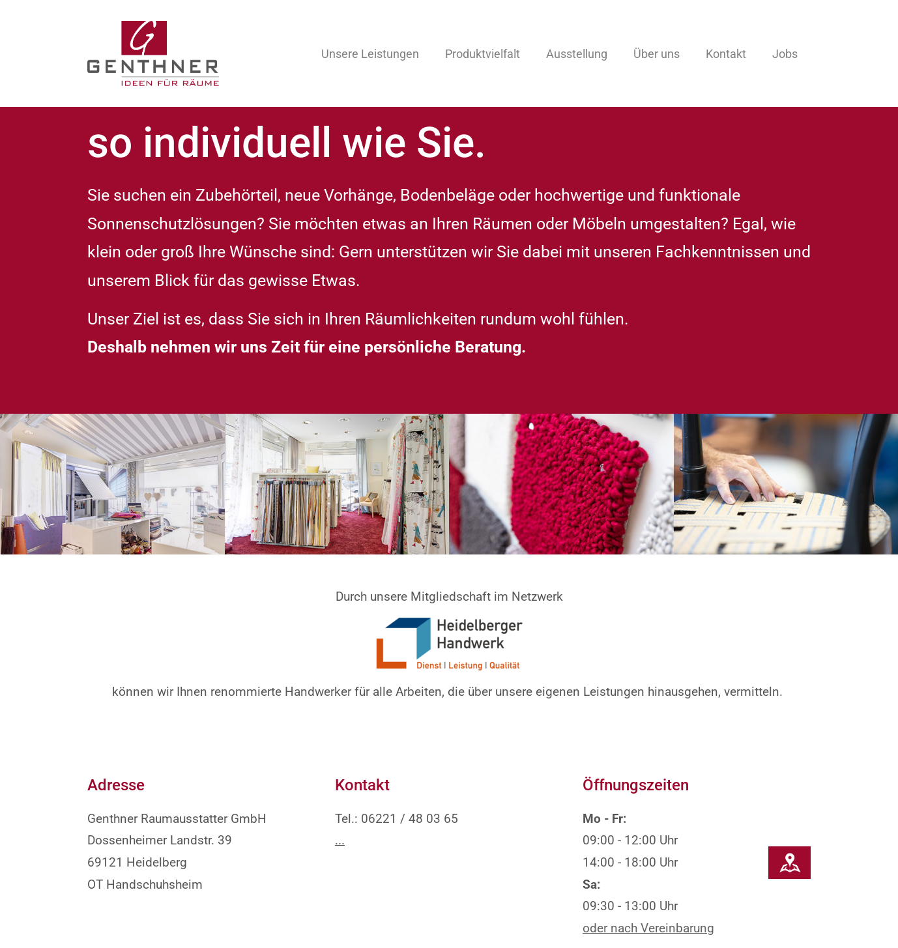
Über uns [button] (656, 54)
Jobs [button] (785, 54)
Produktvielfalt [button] (482, 54)
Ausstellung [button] (576, 54)
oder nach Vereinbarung (648, 890)
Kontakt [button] (726, 54)
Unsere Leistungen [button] (370, 54)
